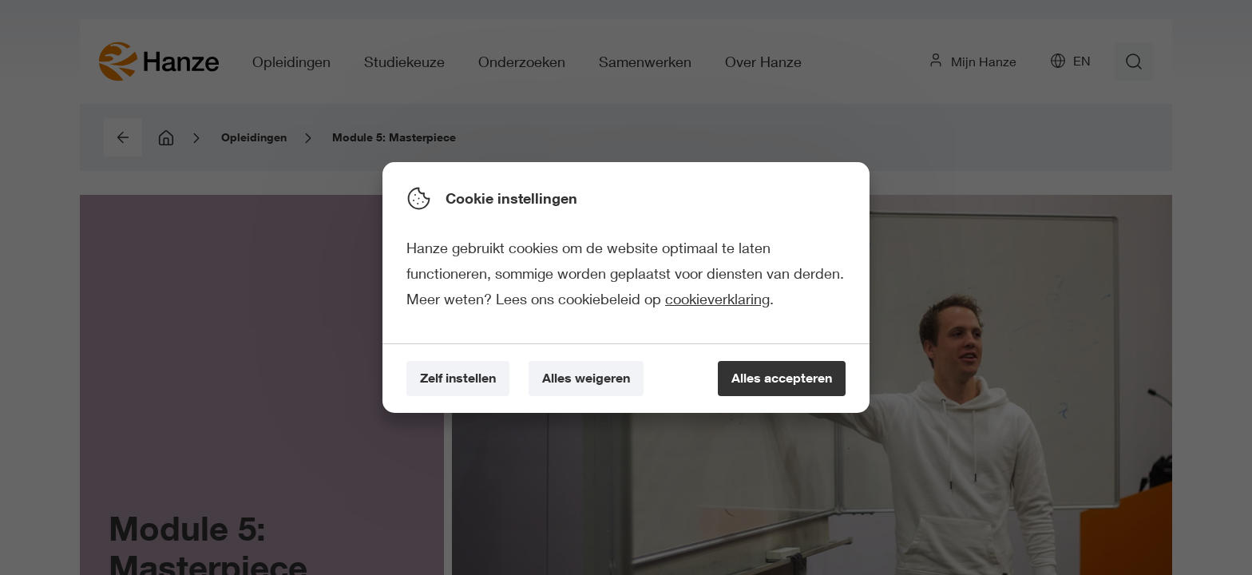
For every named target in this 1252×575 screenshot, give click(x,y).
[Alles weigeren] (586, 379)
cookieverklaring (717, 298)
